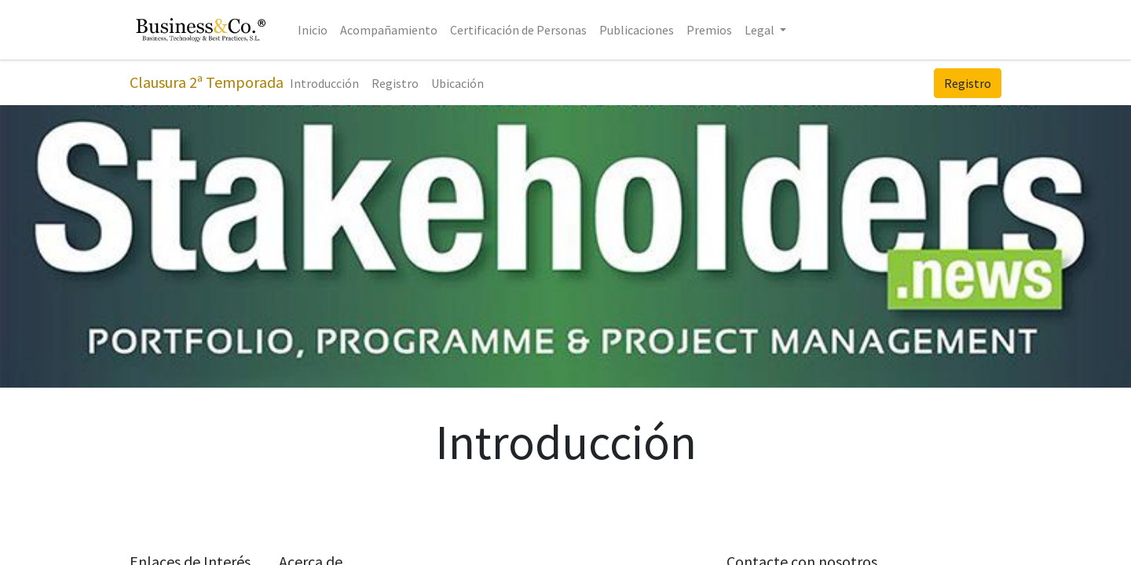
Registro (967, 83)
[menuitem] (312, 30)
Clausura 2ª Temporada (207, 82)
